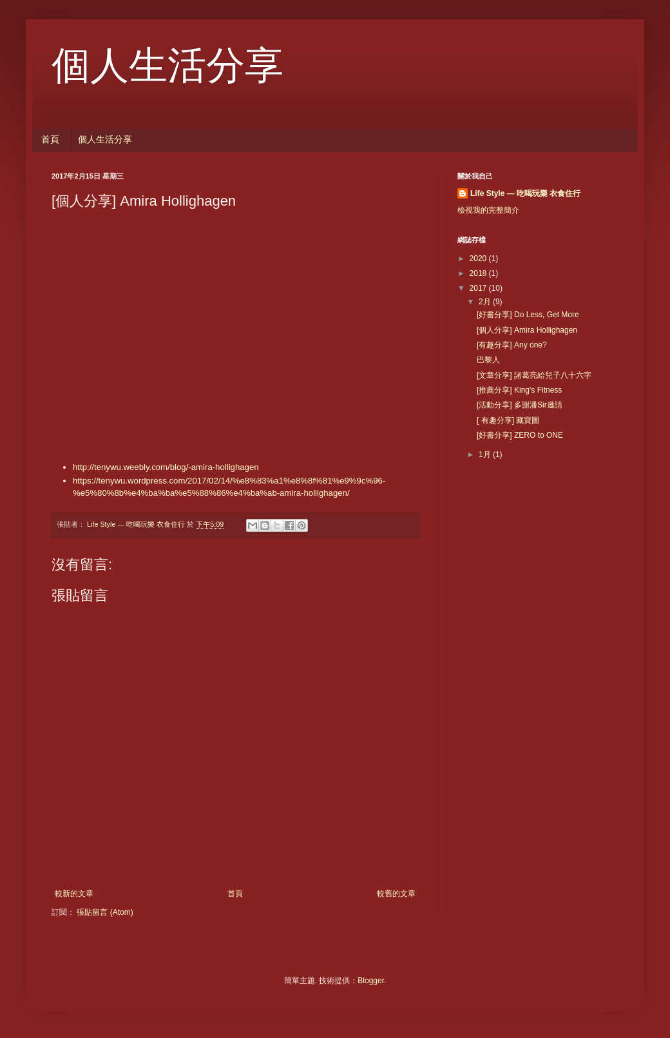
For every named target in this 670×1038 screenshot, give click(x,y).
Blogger (371, 980)
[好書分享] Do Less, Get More (528, 314)
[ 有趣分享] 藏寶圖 (508, 420)
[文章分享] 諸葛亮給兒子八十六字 (534, 375)
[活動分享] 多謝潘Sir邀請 (519, 404)
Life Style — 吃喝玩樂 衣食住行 (525, 193)
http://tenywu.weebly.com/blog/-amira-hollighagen (166, 467)
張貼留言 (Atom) (105, 912)
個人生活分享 (167, 65)
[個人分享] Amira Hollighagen (527, 330)
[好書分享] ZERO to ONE (520, 435)
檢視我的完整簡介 (488, 210)
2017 (479, 288)
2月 (486, 301)
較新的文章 (74, 893)
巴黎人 (488, 359)
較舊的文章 (396, 893)
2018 (479, 273)
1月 (486, 454)
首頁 (50, 139)
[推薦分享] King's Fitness (519, 390)
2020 (479, 258)
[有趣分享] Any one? (512, 344)
